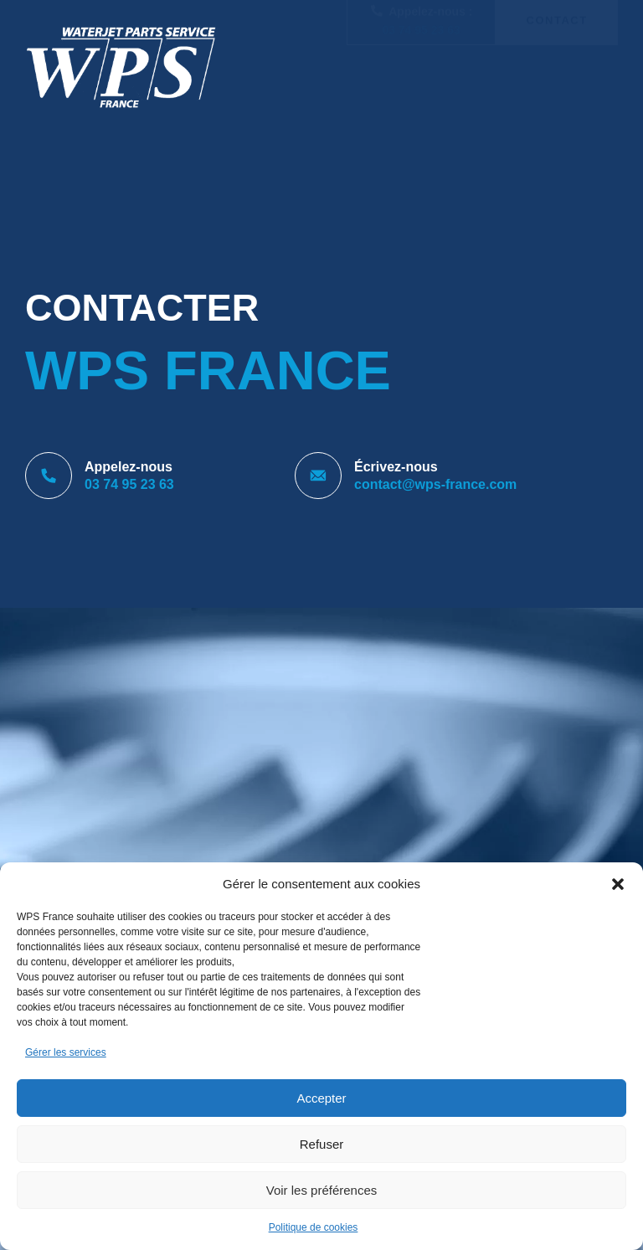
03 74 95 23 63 (421, 77)
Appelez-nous (128, 467)
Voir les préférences (322, 1190)
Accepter (321, 1098)
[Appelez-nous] (48, 475)
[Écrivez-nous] (318, 475)
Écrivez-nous (396, 467)
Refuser (322, 1144)
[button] (618, 884)
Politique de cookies (313, 1227)
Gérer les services (65, 1052)
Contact (557, 67)
